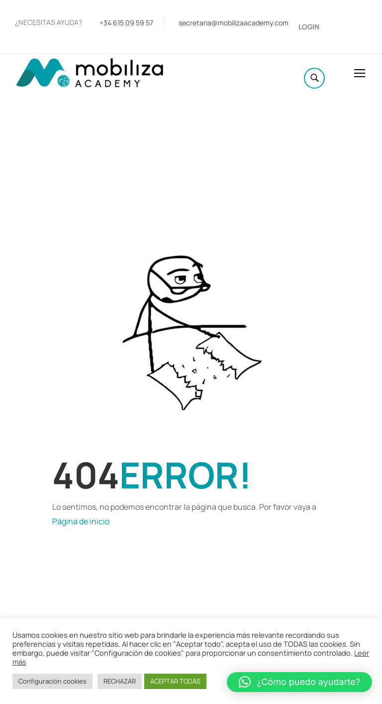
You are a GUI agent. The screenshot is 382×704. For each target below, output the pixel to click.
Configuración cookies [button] (52, 681)
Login (308, 26)
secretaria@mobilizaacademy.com (233, 22)
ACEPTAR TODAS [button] (175, 681)
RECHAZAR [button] (119, 681)
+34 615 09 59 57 (126, 22)
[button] (299, 682)
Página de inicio (80, 521)
